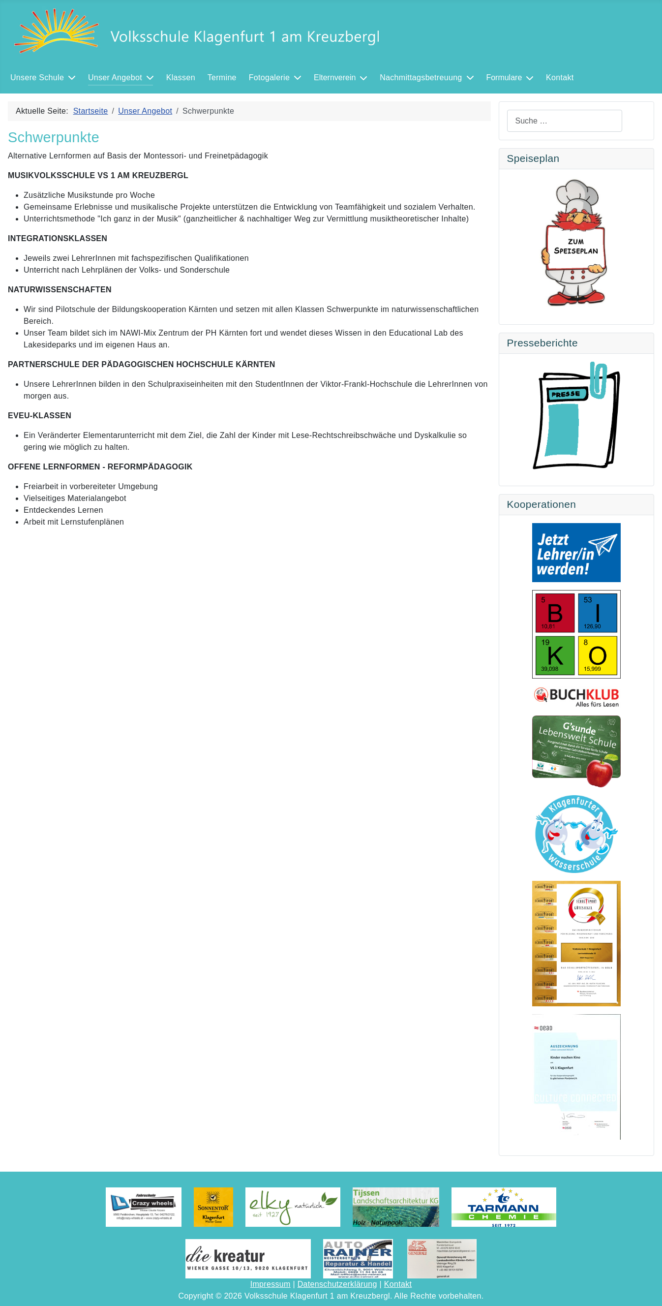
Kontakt (560, 77)
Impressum (270, 1284)
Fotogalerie (269, 77)
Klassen (180, 77)
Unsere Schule (37, 77)
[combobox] (564, 121)
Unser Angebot (115, 77)
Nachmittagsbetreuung (421, 77)
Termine (222, 77)
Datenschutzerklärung (337, 1284)
